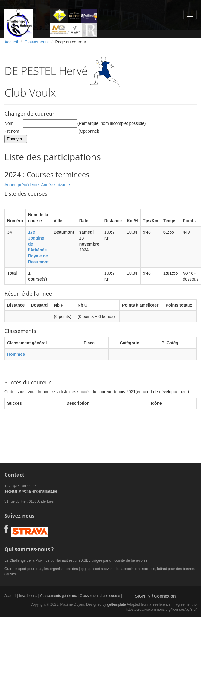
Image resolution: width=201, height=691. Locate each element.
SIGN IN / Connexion (155, 596)
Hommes (16, 354)
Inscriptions (28, 596)
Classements (37, 42)
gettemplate (116, 604)
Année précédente (21, 184)
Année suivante (55, 184)
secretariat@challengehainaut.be (30, 491)
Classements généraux (58, 596)
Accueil (11, 42)
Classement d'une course (100, 596)
